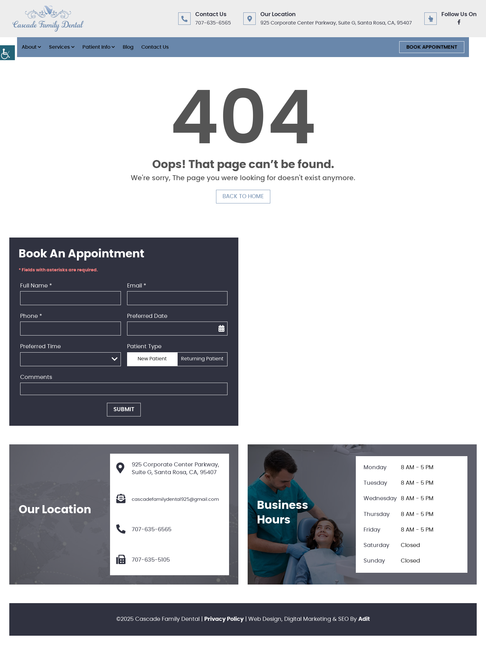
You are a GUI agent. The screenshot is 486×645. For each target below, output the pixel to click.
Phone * (31, 316)
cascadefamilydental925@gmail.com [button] (167, 499)
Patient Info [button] (96, 47)
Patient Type (144, 346)
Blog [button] (128, 47)
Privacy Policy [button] (224, 619)
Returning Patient (202, 358)
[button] (7, 52)
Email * (136, 286)
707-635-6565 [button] (213, 22)
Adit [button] (364, 619)
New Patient (152, 358)
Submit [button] (123, 409)
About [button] (29, 47)
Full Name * (36, 286)
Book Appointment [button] (431, 47)
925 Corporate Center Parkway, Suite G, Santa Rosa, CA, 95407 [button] (336, 22)
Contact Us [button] (155, 47)
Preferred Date (147, 316)
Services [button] (59, 47)
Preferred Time (40, 346)
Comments (36, 377)
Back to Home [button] (243, 196)
